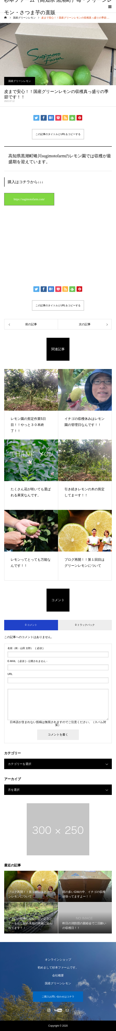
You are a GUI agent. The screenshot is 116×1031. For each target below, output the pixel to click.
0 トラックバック (85, 624)
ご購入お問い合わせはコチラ (58, 996)
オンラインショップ (58, 959)
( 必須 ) (25, 648)
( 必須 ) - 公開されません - (27, 661)
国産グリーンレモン (19, 81)
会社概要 (58, 975)
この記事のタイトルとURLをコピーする (58, 134)
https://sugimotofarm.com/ (29, 199)
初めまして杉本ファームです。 (58, 967)
